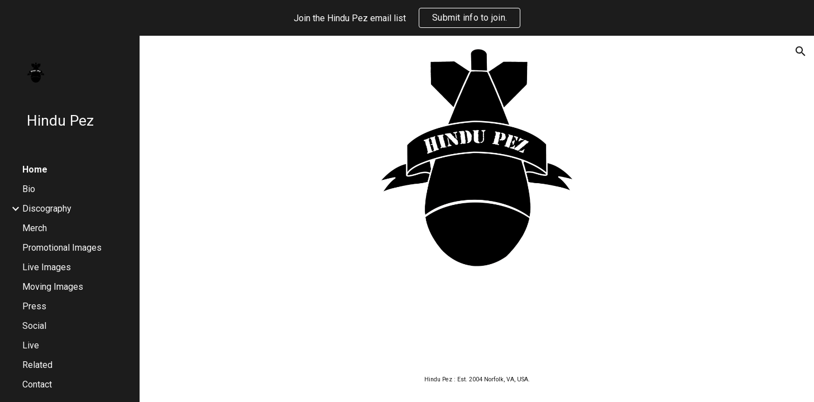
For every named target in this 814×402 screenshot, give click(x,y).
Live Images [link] (46, 267)
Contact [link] (37, 384)
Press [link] (34, 306)
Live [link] (30, 345)
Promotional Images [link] (62, 247)
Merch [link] (34, 228)
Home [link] (34, 169)
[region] (407, 18)
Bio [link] (28, 189)
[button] (800, 51)
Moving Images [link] (52, 286)
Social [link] (34, 325)
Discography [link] (46, 208)
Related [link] (37, 365)
